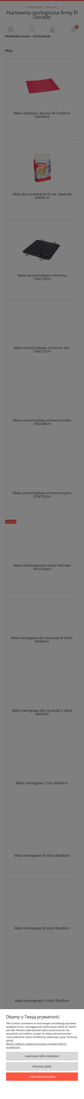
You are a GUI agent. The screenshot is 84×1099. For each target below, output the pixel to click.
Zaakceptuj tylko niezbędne (42, 1056)
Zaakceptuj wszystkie (42, 1076)
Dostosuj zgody (42, 1066)
